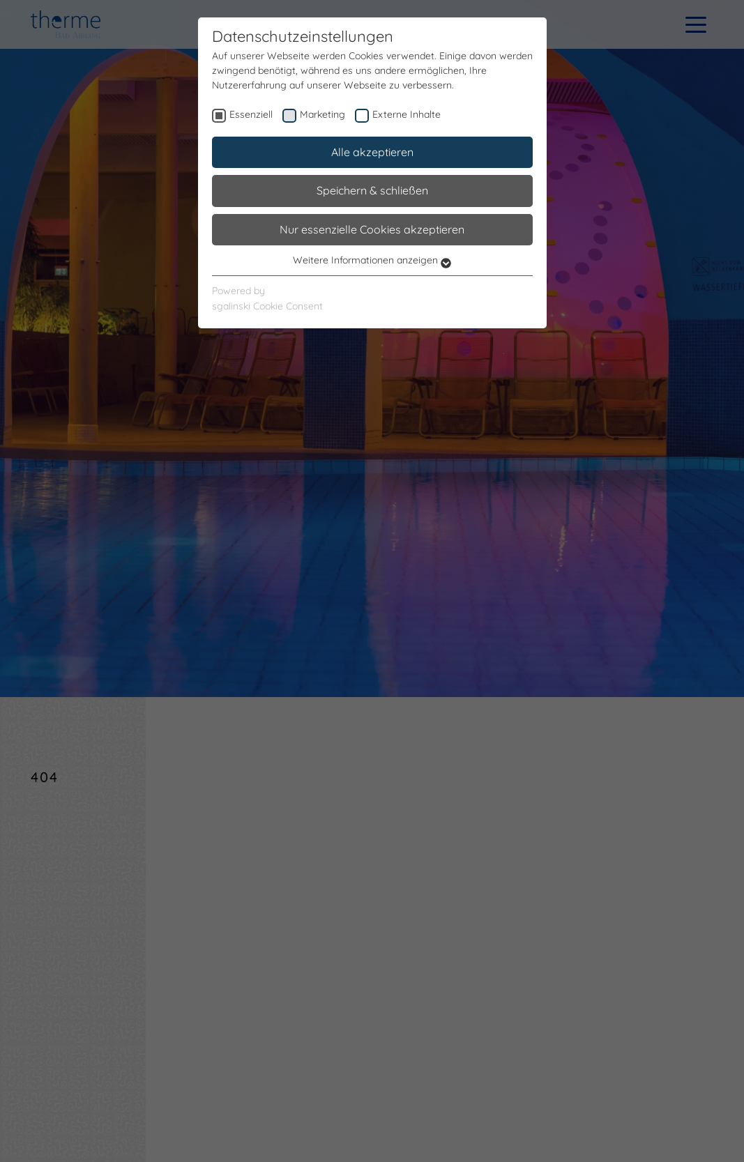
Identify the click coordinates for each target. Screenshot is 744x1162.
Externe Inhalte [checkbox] (406, 114)
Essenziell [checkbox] (251, 114)
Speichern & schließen (372, 190)
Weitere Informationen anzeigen (372, 260)
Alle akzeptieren (372, 152)
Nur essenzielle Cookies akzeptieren (372, 229)
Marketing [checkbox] (322, 114)
